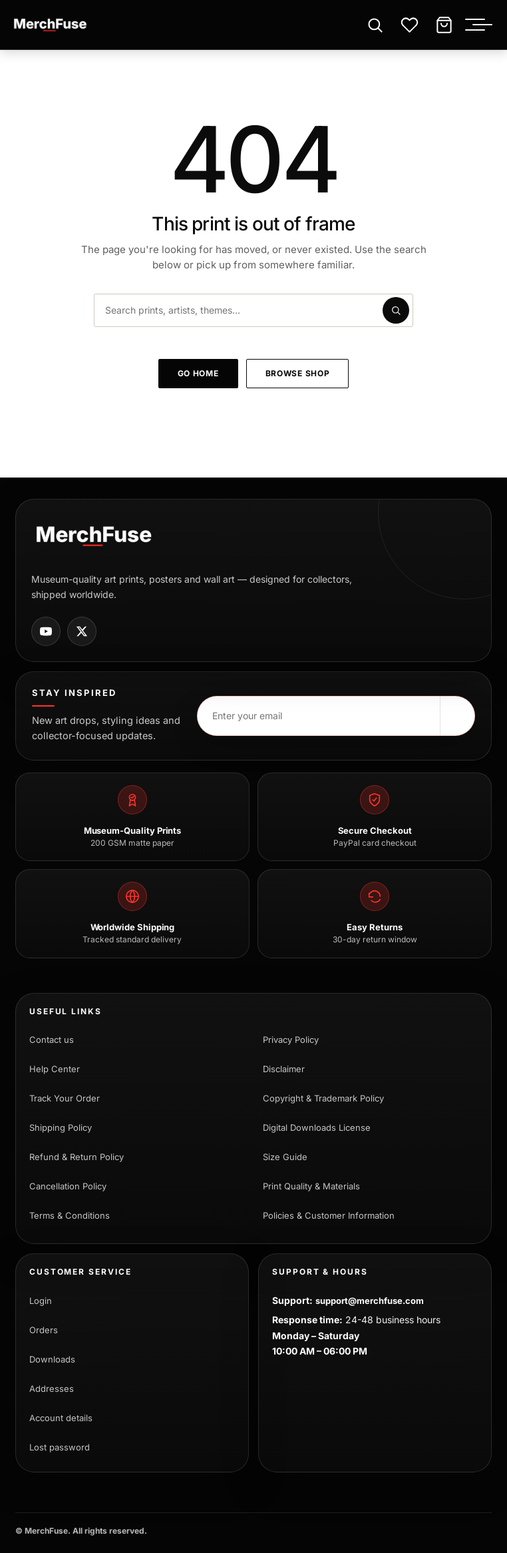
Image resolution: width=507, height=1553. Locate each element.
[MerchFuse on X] (81, 631)
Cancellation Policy (67, 1186)
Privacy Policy (291, 1039)
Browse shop (297, 373)
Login (40, 1300)
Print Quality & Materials (311, 1186)
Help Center (54, 1069)
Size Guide (285, 1156)
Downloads (52, 1359)
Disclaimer (284, 1069)
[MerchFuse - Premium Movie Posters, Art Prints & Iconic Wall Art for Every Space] (50, 24)
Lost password (59, 1447)
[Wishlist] (409, 24)
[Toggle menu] (482, 24)
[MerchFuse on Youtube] (46, 631)
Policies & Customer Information (329, 1215)
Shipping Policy (60, 1127)
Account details (60, 1417)
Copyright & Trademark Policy (323, 1098)
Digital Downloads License (317, 1127)
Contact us (51, 1039)
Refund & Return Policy (76, 1156)
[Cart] (444, 24)
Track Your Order (64, 1098)
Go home (198, 373)
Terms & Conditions (69, 1215)
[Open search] (375, 24)
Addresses (51, 1388)
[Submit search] (396, 310)
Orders (43, 1330)
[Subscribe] (457, 716)
